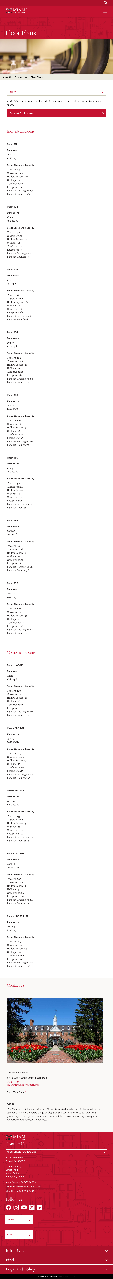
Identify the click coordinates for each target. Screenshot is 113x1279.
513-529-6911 (14, 1081)
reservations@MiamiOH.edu (23, 1084)
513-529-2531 (34, 1186)
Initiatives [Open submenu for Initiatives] (15, 1250)
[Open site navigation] (105, 11)
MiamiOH (7, 77)
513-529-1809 (28, 1182)
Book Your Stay (15, 1092)
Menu (13, 92)
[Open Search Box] (105, 2)
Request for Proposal (22, 113)
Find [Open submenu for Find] (10, 1260)
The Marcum (21, 77)
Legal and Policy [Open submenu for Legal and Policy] (20, 1269)
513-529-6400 (26, 1191)
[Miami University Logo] (16, 11)
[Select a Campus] (56, 1151)
